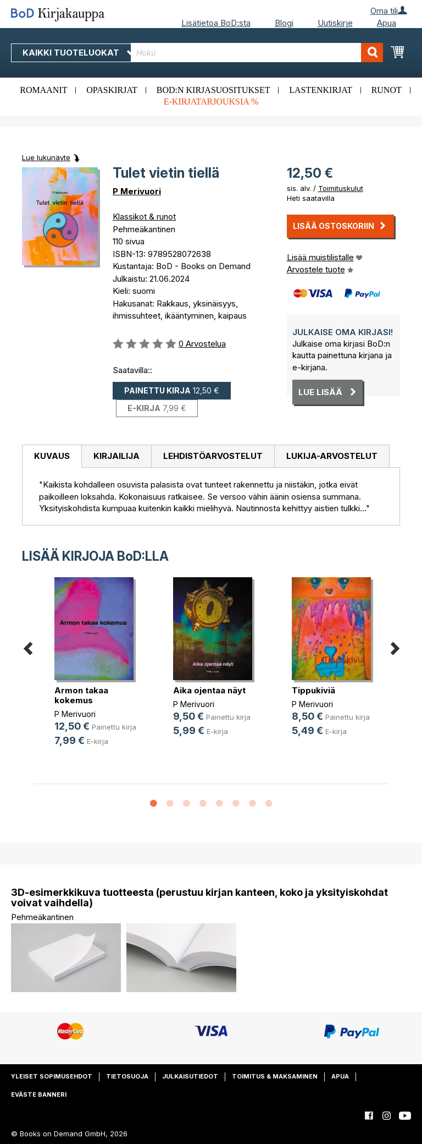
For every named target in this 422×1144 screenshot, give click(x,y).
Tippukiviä (313, 690)
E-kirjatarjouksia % (211, 101)
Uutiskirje (335, 23)
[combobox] (257, 52)
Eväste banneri (38, 1094)
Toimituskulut (340, 188)
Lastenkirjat (320, 90)
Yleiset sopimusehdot (51, 1076)
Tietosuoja (127, 1076)
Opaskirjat (111, 90)
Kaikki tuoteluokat (79, 52)
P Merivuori (137, 191)
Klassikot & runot (144, 216)
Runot (386, 90)
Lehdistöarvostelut (213, 456)
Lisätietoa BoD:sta (216, 23)
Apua (386, 23)
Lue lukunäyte (46, 157)
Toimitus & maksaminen (275, 1076)
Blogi (284, 23)
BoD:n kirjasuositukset (213, 90)
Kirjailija (116, 456)
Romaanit (43, 90)
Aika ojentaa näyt (209, 690)
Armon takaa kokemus (81, 695)
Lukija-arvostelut (331, 456)
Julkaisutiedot (190, 1076)
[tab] (51, 457)
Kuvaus (52, 456)
